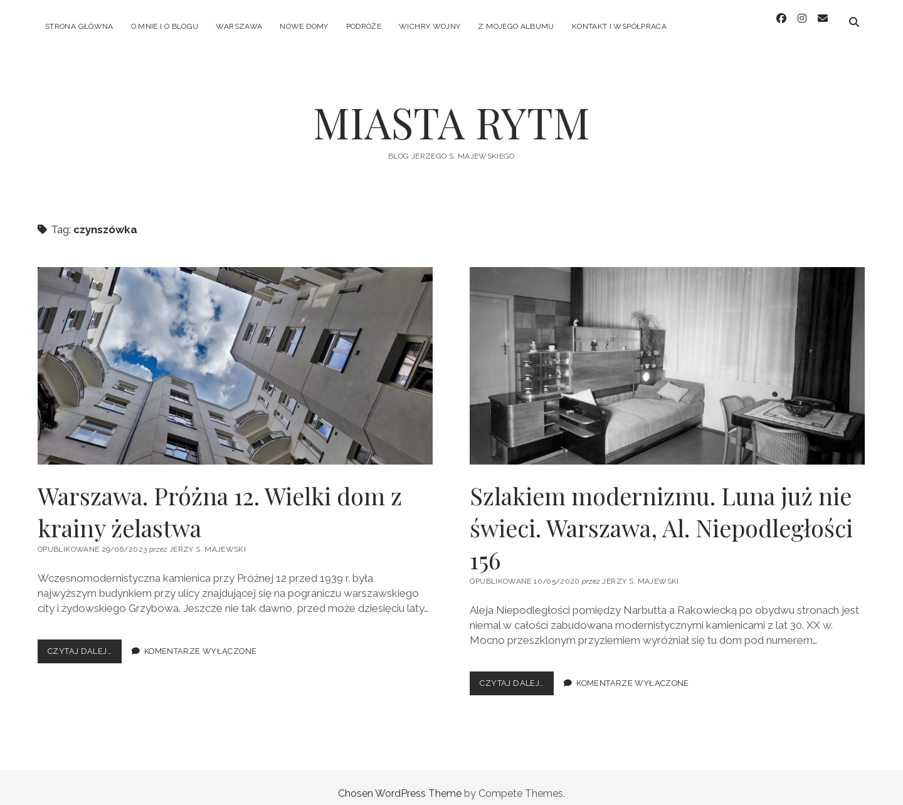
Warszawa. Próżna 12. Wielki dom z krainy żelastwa (235, 354)
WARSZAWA (239, 26)
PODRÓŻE (364, 26)
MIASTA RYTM (451, 111)
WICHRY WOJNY (429, 26)
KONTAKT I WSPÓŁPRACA (619, 26)
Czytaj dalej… (85, 642)
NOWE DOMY (304, 26)
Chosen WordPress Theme (400, 782)
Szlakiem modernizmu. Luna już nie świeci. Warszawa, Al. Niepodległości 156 (667, 354)
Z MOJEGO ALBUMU (516, 26)
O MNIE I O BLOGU (165, 26)
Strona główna (79, 26)
